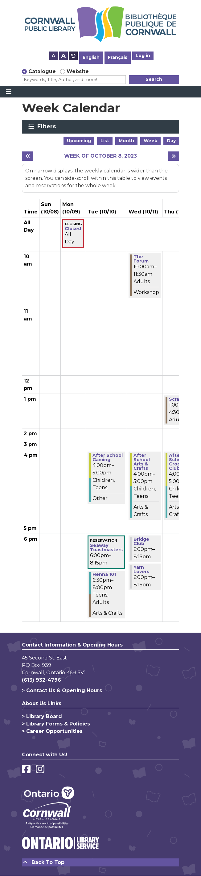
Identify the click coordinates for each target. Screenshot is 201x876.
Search (154, 79)
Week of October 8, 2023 (100, 156)
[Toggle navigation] (8, 92)
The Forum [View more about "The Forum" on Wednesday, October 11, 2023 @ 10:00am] (141, 258)
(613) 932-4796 (41, 680)
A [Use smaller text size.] (53, 55)
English (91, 57)
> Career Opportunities (52, 731)
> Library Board (42, 716)
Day (171, 140)
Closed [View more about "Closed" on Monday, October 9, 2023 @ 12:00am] (73, 228)
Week (150, 140)
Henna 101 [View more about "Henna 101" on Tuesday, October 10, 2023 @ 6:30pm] (104, 574)
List (104, 140)
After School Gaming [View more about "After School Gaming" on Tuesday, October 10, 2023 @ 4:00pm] (107, 457)
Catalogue (42, 71)
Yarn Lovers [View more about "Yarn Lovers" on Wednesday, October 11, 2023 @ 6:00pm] (141, 569)
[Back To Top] (100, 862)
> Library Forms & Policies (56, 724)
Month (126, 140)
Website (78, 71)
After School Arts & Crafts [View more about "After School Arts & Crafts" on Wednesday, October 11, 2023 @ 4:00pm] (141, 461)
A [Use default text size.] (73, 56)
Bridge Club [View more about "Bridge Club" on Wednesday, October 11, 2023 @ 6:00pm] (141, 541)
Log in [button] (143, 55)
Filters (47, 126)
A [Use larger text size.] (63, 56)
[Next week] (173, 156)
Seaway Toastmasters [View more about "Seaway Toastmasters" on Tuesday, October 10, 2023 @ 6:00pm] (106, 547)
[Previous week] (27, 156)
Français (117, 57)
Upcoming (79, 140)
